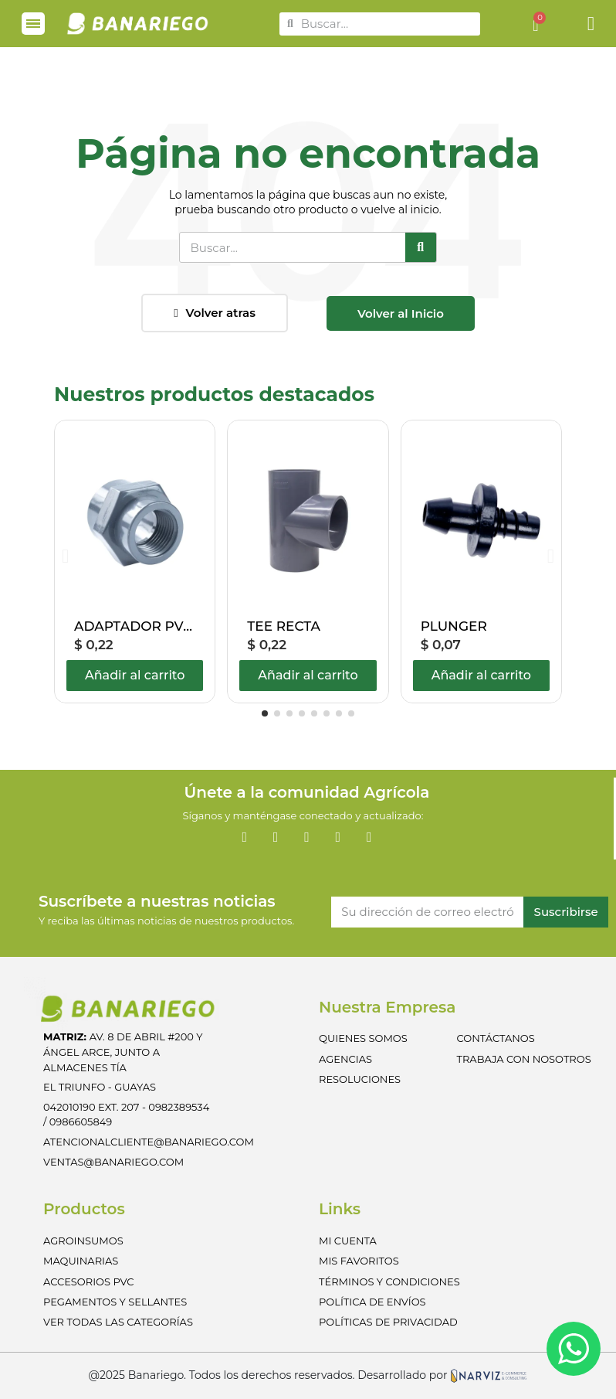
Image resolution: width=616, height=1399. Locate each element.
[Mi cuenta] (590, 23)
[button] (214, 313)
